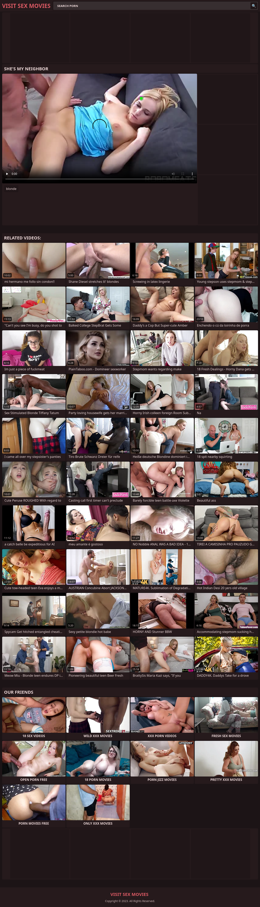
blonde (11, 189)
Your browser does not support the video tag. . (99, 128)
